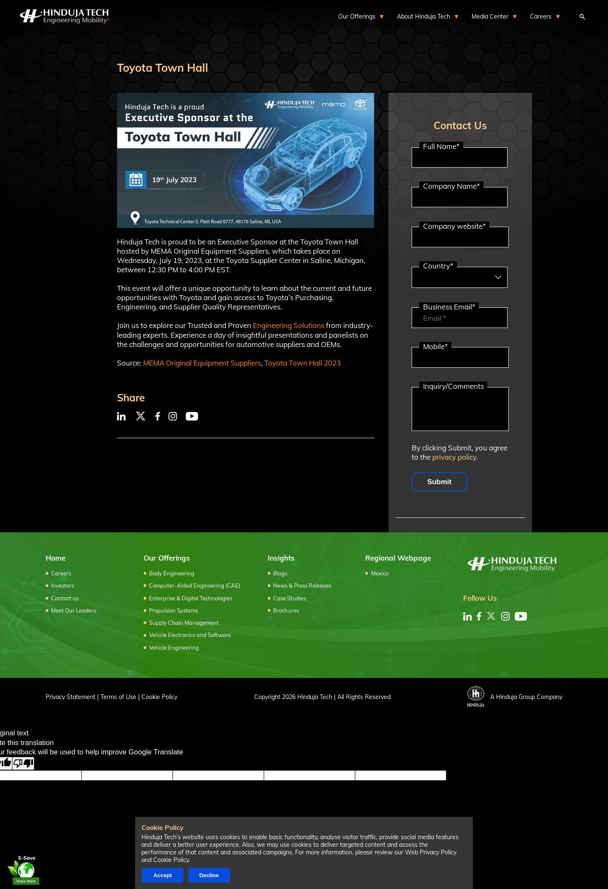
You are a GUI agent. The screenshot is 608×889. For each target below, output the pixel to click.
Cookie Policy (159, 696)
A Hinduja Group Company (514, 696)
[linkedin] (467, 616)
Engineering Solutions (288, 325)
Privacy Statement (70, 696)
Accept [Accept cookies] (162, 875)
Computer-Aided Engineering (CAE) (194, 585)
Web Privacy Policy (430, 852)
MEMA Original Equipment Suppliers (202, 362)
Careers (61, 573)
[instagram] (505, 616)
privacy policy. (455, 457)
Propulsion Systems (173, 610)
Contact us (65, 598)
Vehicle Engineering (174, 647)
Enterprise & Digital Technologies (190, 598)
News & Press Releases (302, 585)
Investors (62, 585)
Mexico (379, 573)
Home (55, 557)
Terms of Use (118, 696)
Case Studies (289, 598)
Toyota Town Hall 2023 (302, 362)
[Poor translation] (23, 763)
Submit (439, 482)
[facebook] (479, 616)
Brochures (286, 610)
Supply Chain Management (184, 622)
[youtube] (521, 616)
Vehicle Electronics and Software (190, 635)
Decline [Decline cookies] (209, 875)
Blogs (280, 573)
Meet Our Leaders (73, 610)
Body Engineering (171, 573)
